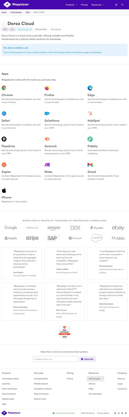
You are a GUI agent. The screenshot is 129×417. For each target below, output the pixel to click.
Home (4, 12)
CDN (28, 12)
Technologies (16, 12)
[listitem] (10, 378)
